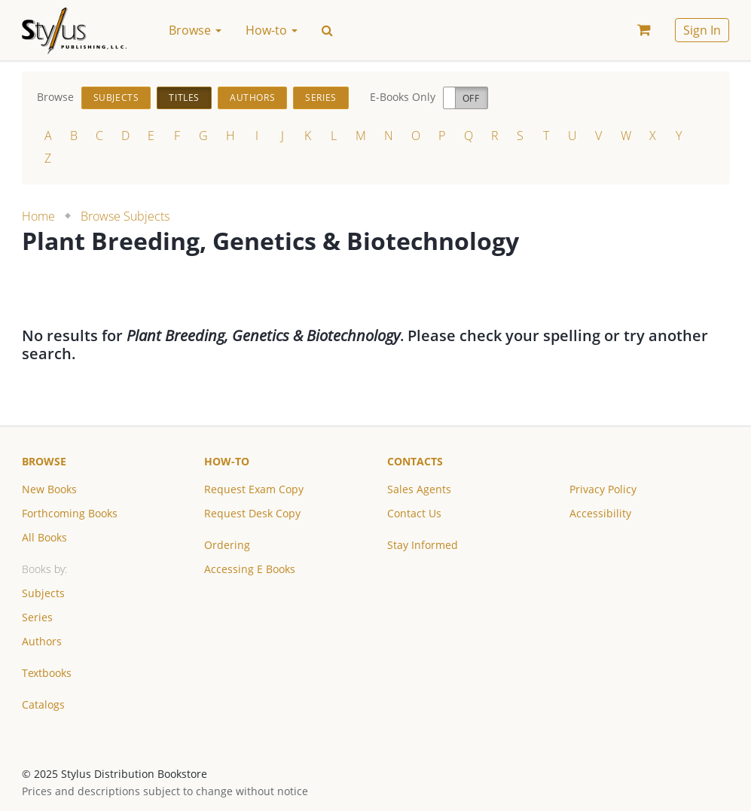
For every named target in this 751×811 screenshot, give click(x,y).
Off (471, 98)
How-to (226, 461)
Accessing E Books (249, 569)
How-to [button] (272, 30)
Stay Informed (422, 545)
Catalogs (43, 704)
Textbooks (47, 673)
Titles (184, 97)
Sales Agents (419, 489)
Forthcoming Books (70, 513)
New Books (49, 489)
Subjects (116, 97)
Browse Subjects (125, 216)
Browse (44, 461)
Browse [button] (195, 30)
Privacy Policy (603, 489)
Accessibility (600, 513)
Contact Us (414, 513)
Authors (252, 97)
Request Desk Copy (252, 513)
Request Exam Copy (254, 489)
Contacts (415, 461)
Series (321, 97)
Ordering (227, 545)
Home (38, 216)
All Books (44, 537)
